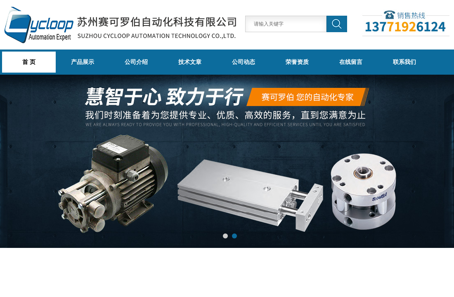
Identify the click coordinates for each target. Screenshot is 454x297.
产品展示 (82, 62)
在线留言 (350, 62)
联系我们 (404, 62)
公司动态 (243, 62)
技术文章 (189, 62)
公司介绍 (136, 62)
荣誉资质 (297, 62)
